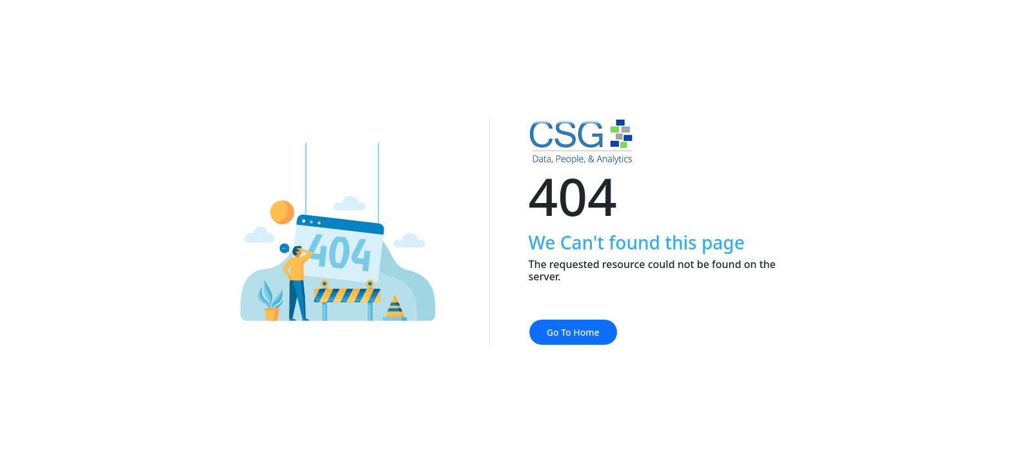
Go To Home (573, 332)
